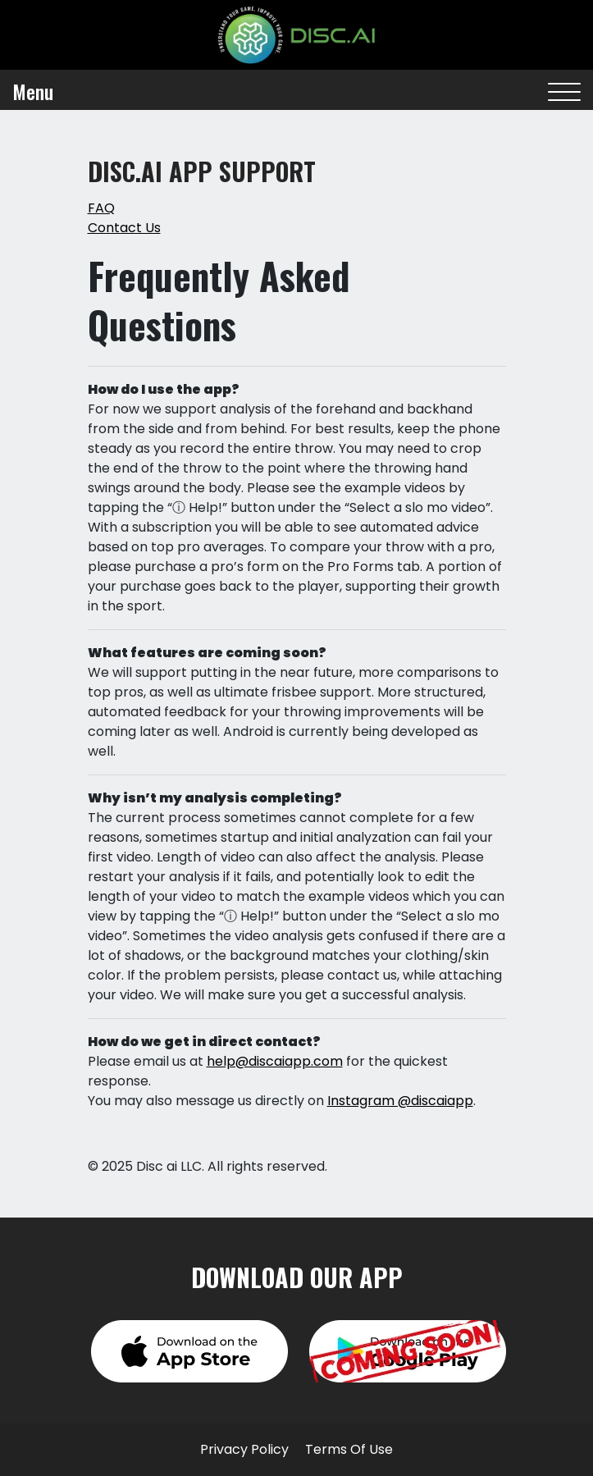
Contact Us (124, 227)
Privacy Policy (244, 1449)
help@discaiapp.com (275, 1061)
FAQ (101, 208)
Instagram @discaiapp (400, 1100)
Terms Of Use (349, 1449)
